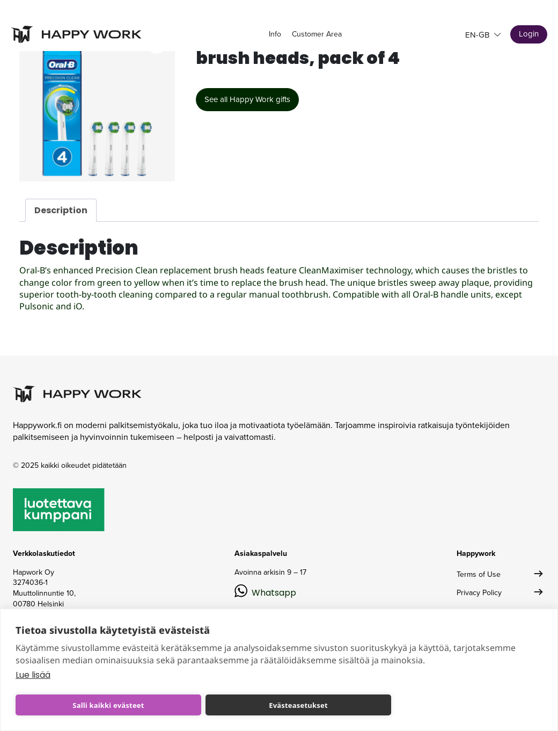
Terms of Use (479, 574)
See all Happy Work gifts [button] (247, 99)
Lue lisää (33, 675)
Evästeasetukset (298, 705)
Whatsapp (274, 593)
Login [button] (529, 34)
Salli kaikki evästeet (108, 705)
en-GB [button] (478, 35)
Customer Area (317, 34)
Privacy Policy (479, 592)
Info (275, 34)
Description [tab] (60, 210)
